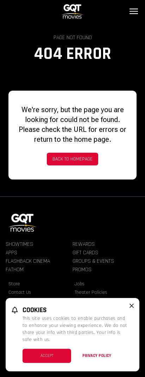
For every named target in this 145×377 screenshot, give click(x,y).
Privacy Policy (96, 355)
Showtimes (19, 244)
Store (14, 284)
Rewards (83, 244)
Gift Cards (85, 252)
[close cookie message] (131, 305)
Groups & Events (93, 261)
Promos (82, 269)
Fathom (15, 269)
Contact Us (19, 292)
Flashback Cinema (28, 261)
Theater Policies (91, 292)
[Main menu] (134, 11)
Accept (46, 355)
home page (91, 139)
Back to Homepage (72, 159)
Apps (11, 252)
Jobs (79, 284)
